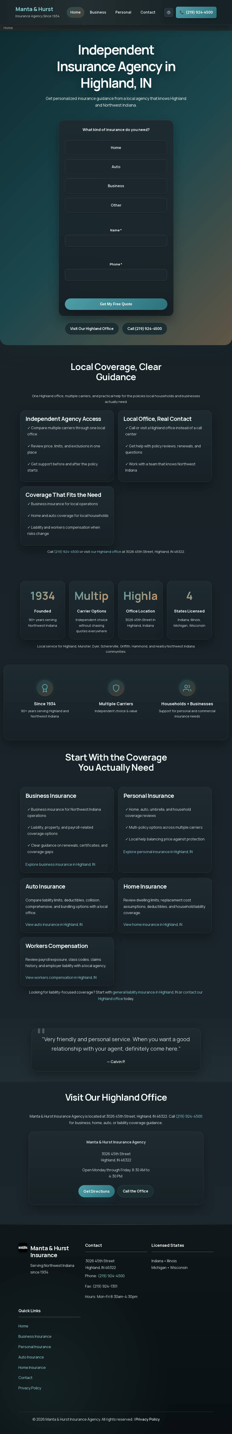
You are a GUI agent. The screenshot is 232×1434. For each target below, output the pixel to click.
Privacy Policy (29, 1388)
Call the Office (136, 1191)
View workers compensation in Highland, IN (61, 977)
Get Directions (96, 1191)
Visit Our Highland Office (92, 328)
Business (98, 12)
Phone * (116, 264)
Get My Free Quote (116, 304)
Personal (123, 12)
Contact (147, 12)
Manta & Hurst (34, 9)
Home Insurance (32, 1367)
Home (75, 12)
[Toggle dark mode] (168, 12)
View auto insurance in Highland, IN (54, 924)
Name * (116, 230)
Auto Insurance (31, 1357)
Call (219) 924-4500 (144, 328)
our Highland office (106, 551)
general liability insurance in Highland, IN (145, 992)
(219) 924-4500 (196, 12)
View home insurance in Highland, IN (152, 924)
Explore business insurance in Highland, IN (60, 864)
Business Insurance (35, 1336)
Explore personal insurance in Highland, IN (158, 852)
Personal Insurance (34, 1346)
